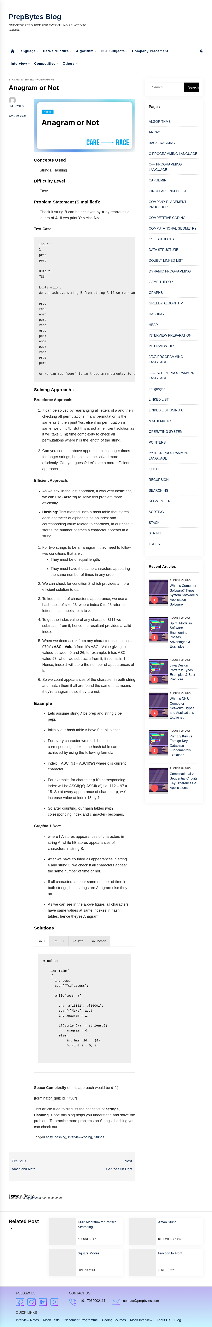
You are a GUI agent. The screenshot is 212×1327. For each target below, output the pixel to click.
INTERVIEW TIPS (162, 346)
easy (49, 1137)
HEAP (153, 325)
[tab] (42, 941)
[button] (201, 51)
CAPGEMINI (158, 180)
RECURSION (159, 480)
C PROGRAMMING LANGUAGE (173, 154)
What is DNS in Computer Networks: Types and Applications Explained (182, 708)
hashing (60, 1137)
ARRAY (154, 132)
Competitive (46, 64)
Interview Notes (27, 1320)
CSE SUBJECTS (161, 239)
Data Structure (57, 51)
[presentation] (42, 941)
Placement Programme (81, 1320)
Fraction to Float (170, 1253)
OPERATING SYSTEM (166, 431)
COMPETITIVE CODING (167, 218)
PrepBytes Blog (35, 17)
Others (70, 64)
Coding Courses (114, 1320)
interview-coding (80, 1137)
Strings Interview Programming (31, 79)
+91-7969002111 (92, 1301)
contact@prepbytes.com (141, 1301)
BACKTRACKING (162, 143)
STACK (154, 522)
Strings (99, 1137)
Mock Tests (51, 1320)
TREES (154, 544)
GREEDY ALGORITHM (166, 303)
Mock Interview (141, 1320)
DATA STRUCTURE (163, 250)
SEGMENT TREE (162, 501)
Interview (20, 64)
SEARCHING (159, 490)
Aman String (167, 1222)
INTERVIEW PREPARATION (170, 335)
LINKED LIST (159, 399)
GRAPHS (156, 292)
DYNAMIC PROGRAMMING (170, 271)
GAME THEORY (161, 282)
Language (28, 51)
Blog (177, 1320)
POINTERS (157, 442)
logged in (32, 1197)
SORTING (156, 512)
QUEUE (155, 469)
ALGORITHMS (160, 121)
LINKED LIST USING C (166, 410)
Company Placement (150, 51)
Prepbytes (16, 106)
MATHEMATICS (160, 421)
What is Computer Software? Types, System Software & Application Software (184, 595)
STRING (155, 533)
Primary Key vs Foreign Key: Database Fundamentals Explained (181, 746)
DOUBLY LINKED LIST (166, 260)
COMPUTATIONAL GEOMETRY (173, 228)
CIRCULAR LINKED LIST (168, 191)
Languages (157, 389)
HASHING (156, 314)
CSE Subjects (114, 51)
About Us (163, 1320)
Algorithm (86, 51)
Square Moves (88, 1253)
